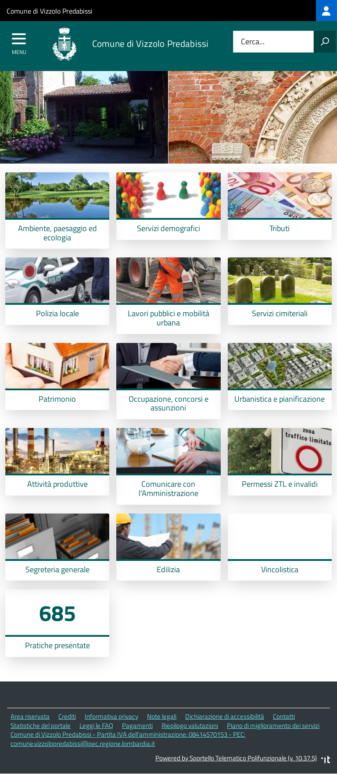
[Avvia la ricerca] (325, 42)
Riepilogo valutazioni (189, 725)
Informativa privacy (111, 716)
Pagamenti (137, 725)
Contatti (284, 716)
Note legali (161, 716)
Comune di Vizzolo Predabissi (50, 11)
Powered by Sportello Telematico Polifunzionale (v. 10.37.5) (236, 758)
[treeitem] (326, 10)
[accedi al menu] (19, 42)
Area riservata (30, 716)
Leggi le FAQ (96, 725)
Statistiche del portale (41, 725)
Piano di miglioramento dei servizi (273, 725)
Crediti (67, 716)
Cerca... (253, 41)
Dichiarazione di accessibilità (224, 716)
